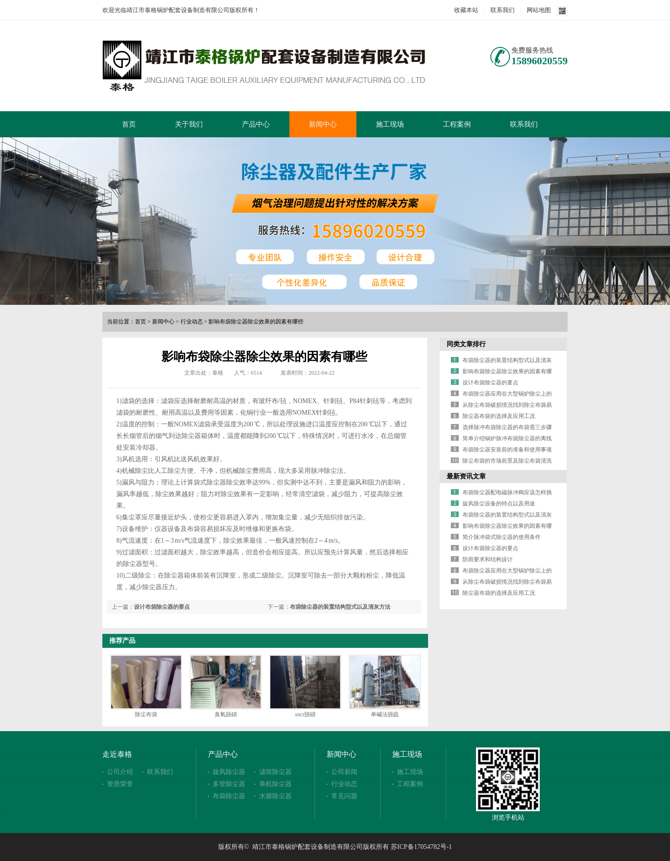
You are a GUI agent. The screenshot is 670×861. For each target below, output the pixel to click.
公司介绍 (120, 771)
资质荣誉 (120, 783)
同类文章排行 (466, 344)
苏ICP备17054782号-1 (421, 846)
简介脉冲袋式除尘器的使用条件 (501, 537)
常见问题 (344, 796)
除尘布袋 (146, 714)
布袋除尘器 (229, 796)
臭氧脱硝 (225, 714)
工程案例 (457, 124)
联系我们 (502, 10)
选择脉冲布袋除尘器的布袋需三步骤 (507, 427)
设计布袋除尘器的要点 (162, 607)
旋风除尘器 (229, 771)
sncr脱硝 (305, 714)
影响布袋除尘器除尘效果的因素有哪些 (255, 321)
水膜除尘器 (275, 796)
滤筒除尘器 (275, 771)
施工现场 (390, 124)
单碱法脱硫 (385, 714)
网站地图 (539, 10)
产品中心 (256, 124)
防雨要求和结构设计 (487, 559)
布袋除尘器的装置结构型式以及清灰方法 (340, 607)
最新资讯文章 (466, 476)
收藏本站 (466, 10)
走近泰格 (117, 754)
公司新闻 (344, 771)
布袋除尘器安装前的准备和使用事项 (507, 449)
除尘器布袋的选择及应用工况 (498, 416)
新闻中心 (323, 124)
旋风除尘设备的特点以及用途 (498, 503)
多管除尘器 (229, 783)
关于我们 (189, 124)
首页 (129, 124)
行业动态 (192, 321)
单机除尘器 (275, 783)
